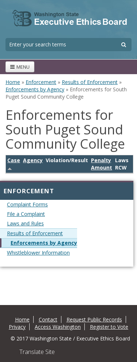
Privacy (17, 326)
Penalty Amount (101, 164)
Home (12, 82)
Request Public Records (94, 319)
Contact (48, 319)
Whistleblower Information (38, 252)
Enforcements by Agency (34, 89)
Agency (33, 160)
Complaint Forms (27, 204)
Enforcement (41, 82)
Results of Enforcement (90, 82)
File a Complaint (26, 213)
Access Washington (58, 326)
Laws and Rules (25, 223)
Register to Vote (109, 326)
